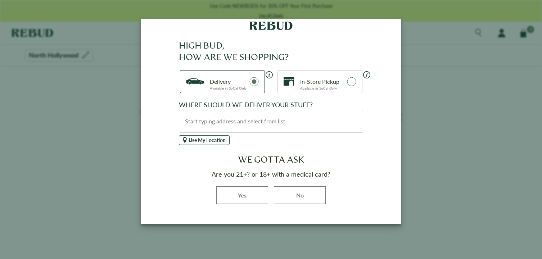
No (300, 195)
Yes (253, 195)
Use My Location (204, 140)
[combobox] (271, 121)
